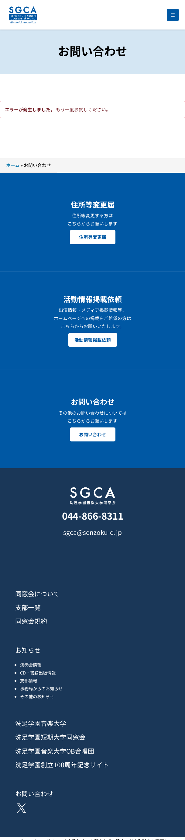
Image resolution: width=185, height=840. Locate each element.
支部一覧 (28, 607)
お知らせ (28, 649)
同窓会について (37, 593)
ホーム (13, 165)
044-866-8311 (92, 515)
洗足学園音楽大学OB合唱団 (54, 750)
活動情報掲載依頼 (92, 339)
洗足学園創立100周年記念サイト (62, 764)
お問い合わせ (92, 434)
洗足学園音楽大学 (40, 723)
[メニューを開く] (173, 15)
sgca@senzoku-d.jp (92, 532)
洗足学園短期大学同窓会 (50, 736)
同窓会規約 (31, 621)
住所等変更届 (92, 237)
